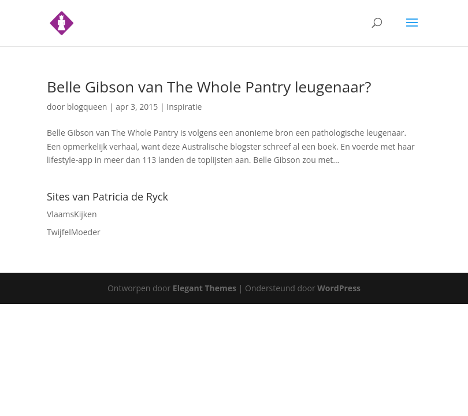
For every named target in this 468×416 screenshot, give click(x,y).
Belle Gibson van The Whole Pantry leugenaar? (209, 86)
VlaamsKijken (72, 214)
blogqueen (87, 106)
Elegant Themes (204, 288)
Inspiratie (184, 106)
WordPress (339, 288)
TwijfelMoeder (74, 231)
